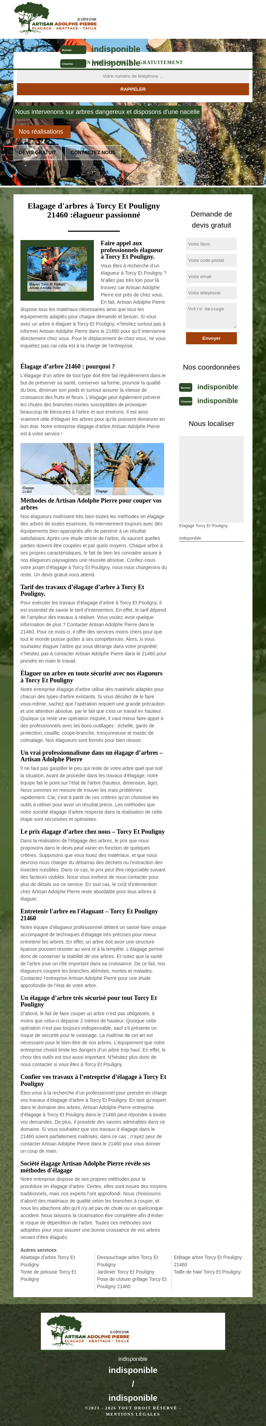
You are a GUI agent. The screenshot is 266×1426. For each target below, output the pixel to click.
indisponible (115, 49)
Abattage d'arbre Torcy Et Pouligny (47, 1261)
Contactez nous (93, 152)
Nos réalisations (41, 131)
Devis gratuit (37, 152)
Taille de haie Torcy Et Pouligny (207, 1272)
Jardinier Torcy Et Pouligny (125, 1272)
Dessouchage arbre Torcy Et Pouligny (127, 1261)
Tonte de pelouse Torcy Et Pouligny (48, 1275)
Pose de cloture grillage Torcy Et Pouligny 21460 (132, 1282)
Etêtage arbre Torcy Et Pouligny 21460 (208, 1261)
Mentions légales (133, 1414)
